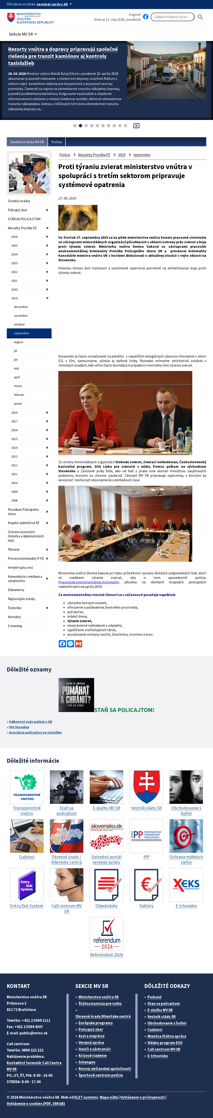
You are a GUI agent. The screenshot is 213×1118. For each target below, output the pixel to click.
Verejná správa (91, 1042)
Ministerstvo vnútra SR (99, 996)
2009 (14, 492)
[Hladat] (200, 17)
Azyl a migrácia (91, 1035)
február (19, 395)
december (21, 307)
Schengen (87, 1062)
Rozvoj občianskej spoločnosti (105, 1068)
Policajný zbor (17, 210)
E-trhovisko (157, 1055)
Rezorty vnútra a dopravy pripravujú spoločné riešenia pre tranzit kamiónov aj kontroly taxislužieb (63, 56)
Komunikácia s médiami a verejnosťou (25, 578)
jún (16, 359)
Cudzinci (154, 1029)
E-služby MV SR (160, 1010)
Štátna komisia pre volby (100, 1003)
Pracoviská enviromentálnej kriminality (88, 582)
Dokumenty (16, 590)
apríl (17, 377)
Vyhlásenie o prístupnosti (142, 1097)
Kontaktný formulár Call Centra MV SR (34, 1066)
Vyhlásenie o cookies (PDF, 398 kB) (36, 1103)
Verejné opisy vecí (20, 567)
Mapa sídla (109, 1097)
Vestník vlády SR (161, 1016)
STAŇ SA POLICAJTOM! (24, 219)
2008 (14, 500)
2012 (14, 465)
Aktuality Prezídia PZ (22, 228)
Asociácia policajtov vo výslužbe (35, 732)
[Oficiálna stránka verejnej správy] (54, 4)
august (18, 342)
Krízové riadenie (93, 1055)
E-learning (15, 626)
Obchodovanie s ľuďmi (166, 1023)
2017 (14, 421)
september (21, 333)
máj (16, 368)
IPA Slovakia (19, 727)
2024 (14, 254)
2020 (14, 289)
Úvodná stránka (19, 201)
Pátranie (14, 549)
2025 (14, 245)
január (18, 403)
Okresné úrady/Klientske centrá (103, 1016)
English (135, 14)
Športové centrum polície (101, 1075)
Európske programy (96, 1022)
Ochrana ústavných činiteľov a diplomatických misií (26, 536)
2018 (14, 412)
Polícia (56, 142)
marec (18, 386)
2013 (14, 456)
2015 (14, 439)
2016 (14, 430)
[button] (23, 33)
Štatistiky (14, 608)
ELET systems (86, 1097)
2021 (14, 281)
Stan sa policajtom (163, 1003)
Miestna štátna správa (166, 1036)
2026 (14, 237)
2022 (14, 272)
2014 (14, 448)
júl (15, 351)
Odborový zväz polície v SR (30, 721)
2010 (14, 483)
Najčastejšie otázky (21, 599)
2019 (14, 298)
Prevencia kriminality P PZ (26, 558)
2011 (14, 474)
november (21, 316)
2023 (14, 263)
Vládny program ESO (165, 1042)
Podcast (154, 996)
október (19, 324)
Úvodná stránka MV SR (27, 142)
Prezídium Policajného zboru (23, 511)
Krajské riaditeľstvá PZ (23, 523)
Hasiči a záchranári (95, 1049)
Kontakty (14, 617)
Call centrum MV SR (163, 1049)
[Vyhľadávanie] (173, 17)
